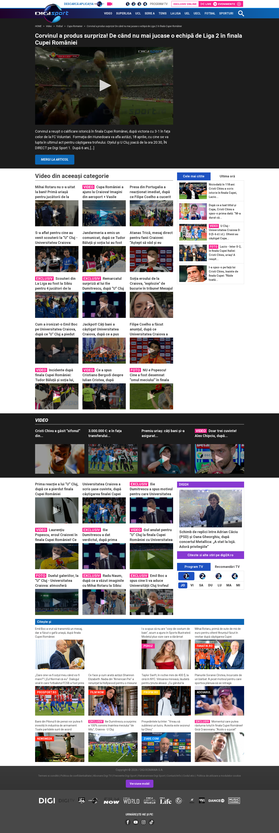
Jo (183, 585)
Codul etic (188, 775)
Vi (192, 585)
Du (210, 585)
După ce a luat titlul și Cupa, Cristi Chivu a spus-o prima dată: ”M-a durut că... (225, 211)
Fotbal (59, 26)
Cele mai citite (193, 176)
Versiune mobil (139, 783)
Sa (201, 585)
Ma (228, 585)
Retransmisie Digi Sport (151, 775)
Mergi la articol (54, 159)
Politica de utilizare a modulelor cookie (218, 775)
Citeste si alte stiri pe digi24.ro (210, 555)
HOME (38, 26)
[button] (104, 85)
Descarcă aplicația (84, 4)
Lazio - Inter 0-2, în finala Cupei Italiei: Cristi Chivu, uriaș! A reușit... (225, 253)
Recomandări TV (227, 567)
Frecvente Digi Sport (124, 775)
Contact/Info (174, 775)
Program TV (159, 4)
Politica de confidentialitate (76, 775)
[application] (104, 86)
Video (49, 26)
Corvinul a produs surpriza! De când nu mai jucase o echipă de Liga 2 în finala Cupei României (134, 26)
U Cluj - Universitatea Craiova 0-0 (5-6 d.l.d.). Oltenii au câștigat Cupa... (225, 232)
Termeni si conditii (48, 775)
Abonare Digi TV (102, 775)
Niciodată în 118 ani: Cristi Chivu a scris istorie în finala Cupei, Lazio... (223, 190)
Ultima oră (227, 176)
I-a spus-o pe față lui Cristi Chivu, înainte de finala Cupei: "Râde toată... (223, 273)
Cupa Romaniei (75, 26)
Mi (238, 585)
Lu (220, 585)
